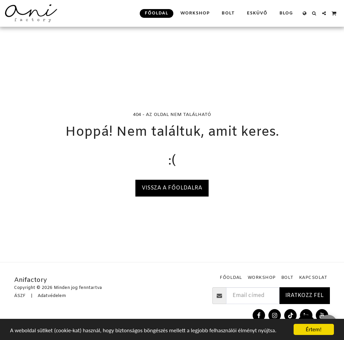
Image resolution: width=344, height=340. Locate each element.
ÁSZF (20, 296)
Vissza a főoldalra (172, 188)
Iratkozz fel (304, 295)
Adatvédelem (52, 296)
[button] (314, 13)
